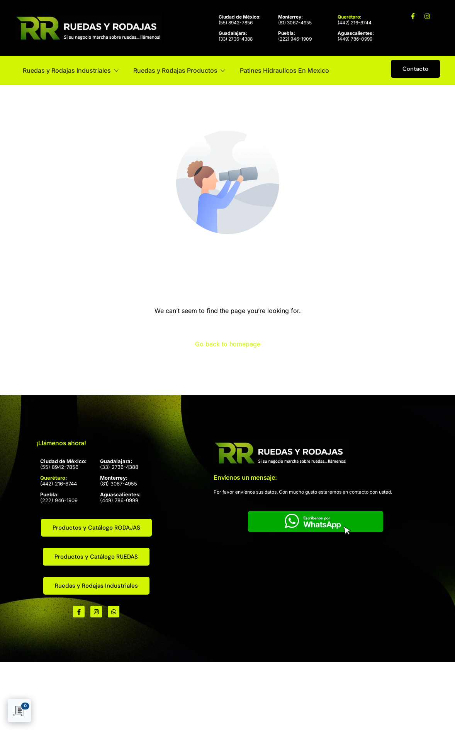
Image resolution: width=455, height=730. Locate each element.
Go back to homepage (227, 344)
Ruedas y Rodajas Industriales (70, 70)
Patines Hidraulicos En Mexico (284, 70)
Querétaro (349, 17)
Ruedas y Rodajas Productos (178, 70)
